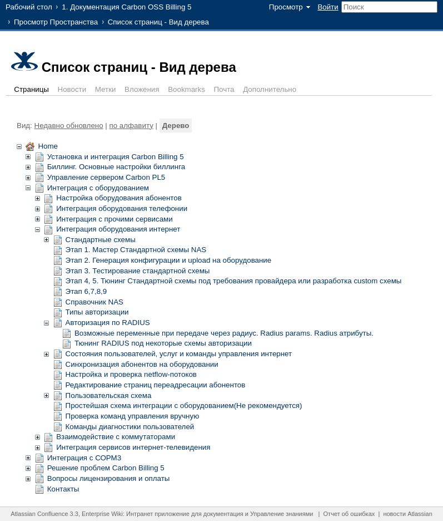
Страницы (31, 89)
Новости (72, 89)
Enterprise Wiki (102, 513)
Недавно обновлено (68, 125)
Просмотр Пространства (56, 22)
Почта (224, 89)
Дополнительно (269, 89)
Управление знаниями (281, 513)
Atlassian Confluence (39, 513)
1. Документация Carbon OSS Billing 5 (126, 7)
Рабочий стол (29, 7)
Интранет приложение (158, 513)
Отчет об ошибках (349, 513)
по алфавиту (131, 125)
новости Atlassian (407, 513)
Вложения (142, 89)
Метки (105, 89)
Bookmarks (186, 89)
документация (223, 513)
